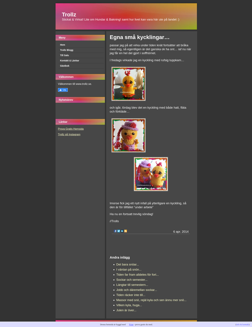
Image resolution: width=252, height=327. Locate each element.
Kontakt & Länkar (69, 60)
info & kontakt (242, 324)
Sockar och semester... (132, 279)
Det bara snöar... (127, 264)
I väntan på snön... (129, 269)
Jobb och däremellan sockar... (136, 290)
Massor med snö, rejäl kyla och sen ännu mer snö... (151, 300)
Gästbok (64, 65)
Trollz (69, 14)
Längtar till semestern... (132, 284)
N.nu (131, 324)
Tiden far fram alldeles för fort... (137, 274)
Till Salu (64, 55)
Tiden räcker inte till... (130, 295)
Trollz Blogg (66, 50)
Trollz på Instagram (69, 134)
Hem (62, 44)
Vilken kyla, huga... (129, 305)
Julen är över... (126, 310)
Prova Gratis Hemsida (71, 128)
